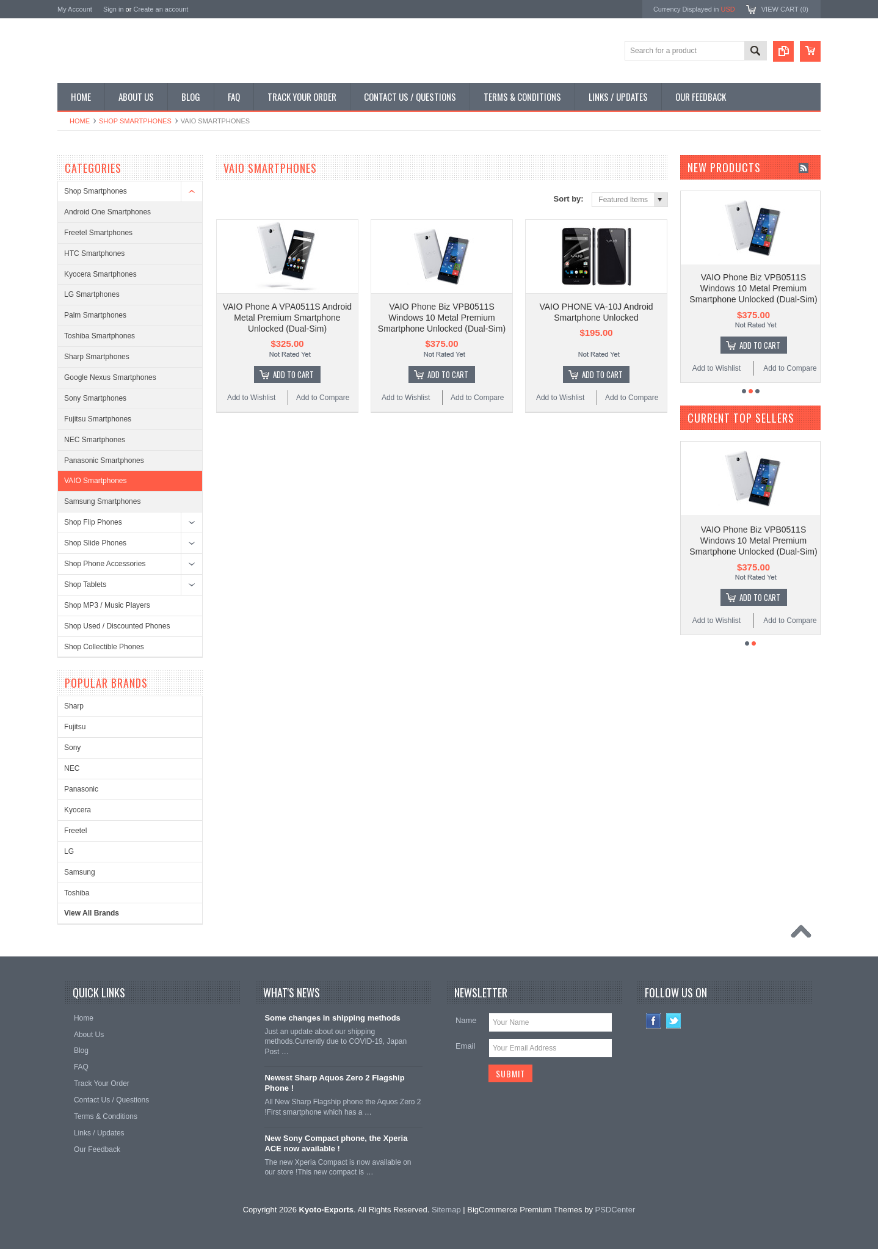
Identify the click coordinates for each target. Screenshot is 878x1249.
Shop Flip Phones (93, 522)
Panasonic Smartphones (104, 460)
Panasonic (81, 789)
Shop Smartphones (135, 121)
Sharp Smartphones (96, 356)
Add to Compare (322, 397)
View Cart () (784, 9)
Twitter (673, 1021)
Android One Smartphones (107, 212)
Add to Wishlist (251, 397)
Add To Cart (293, 374)
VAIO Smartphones (95, 480)
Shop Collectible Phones (104, 647)
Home (80, 121)
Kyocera (77, 810)
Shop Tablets (85, 584)
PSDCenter (615, 1209)
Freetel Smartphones (98, 232)
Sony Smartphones (95, 398)
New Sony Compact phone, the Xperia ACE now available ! (335, 1143)
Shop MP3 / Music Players (107, 605)
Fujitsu (74, 727)
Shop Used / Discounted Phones (117, 626)
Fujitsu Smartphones (97, 419)
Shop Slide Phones (95, 543)
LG (69, 851)
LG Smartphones (92, 294)
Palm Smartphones (95, 315)
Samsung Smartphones (102, 501)
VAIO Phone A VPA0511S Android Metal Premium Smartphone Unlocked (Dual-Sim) (287, 317)
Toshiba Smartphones (99, 336)
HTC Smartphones (94, 253)
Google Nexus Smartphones (110, 377)
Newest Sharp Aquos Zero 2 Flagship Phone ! (334, 1083)
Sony (72, 747)
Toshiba (76, 893)
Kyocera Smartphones (100, 274)
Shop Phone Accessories (104, 563)
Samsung (79, 872)
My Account (74, 9)
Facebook (653, 1021)
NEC (71, 768)
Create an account (160, 9)
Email (465, 1046)
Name (466, 1020)
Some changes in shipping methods (332, 1017)
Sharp (74, 706)
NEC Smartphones (94, 439)
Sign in (113, 9)
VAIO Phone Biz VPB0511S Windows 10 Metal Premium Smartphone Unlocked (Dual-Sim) (442, 317)
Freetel (75, 830)
